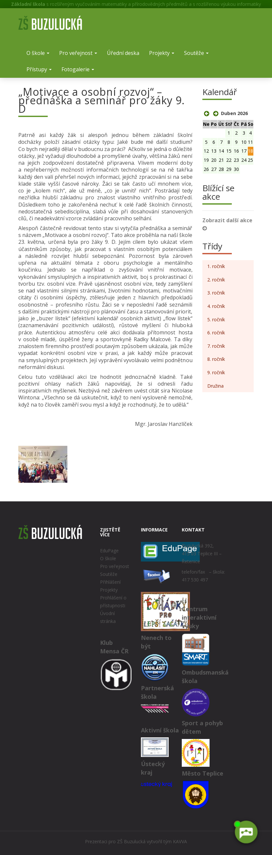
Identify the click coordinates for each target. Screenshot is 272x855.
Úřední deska (123, 53)
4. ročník (216, 306)
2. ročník (216, 280)
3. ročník (216, 293)
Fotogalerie (77, 69)
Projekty (161, 53)
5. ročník (216, 319)
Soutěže (196, 53)
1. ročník (216, 266)
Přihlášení (110, 582)
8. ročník (216, 359)
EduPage (109, 550)
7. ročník (216, 346)
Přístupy (39, 69)
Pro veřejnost (78, 53)
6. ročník (216, 332)
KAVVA (180, 841)
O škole (37, 53)
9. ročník (216, 372)
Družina (215, 386)
